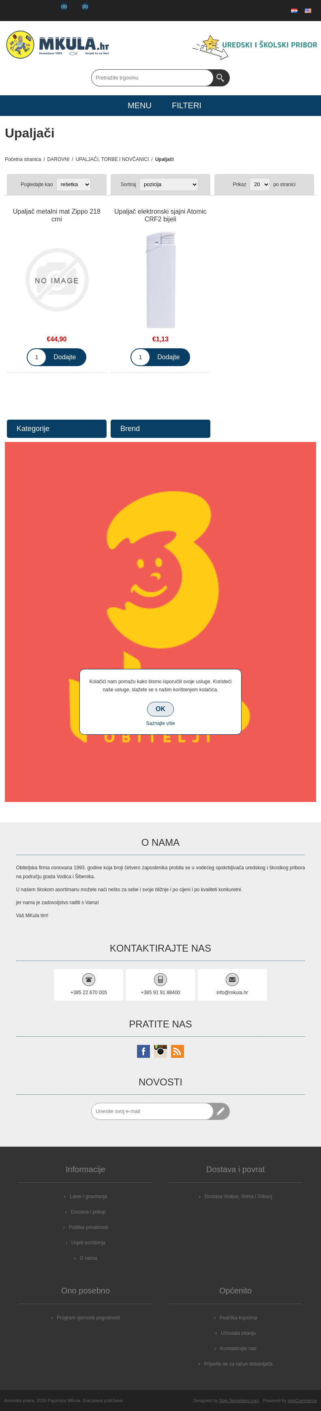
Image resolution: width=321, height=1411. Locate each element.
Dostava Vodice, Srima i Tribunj (238, 1196)
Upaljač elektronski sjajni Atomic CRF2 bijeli (160, 215)
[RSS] (177, 1051)
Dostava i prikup (88, 1212)
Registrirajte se (14, 10)
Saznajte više (160, 723)
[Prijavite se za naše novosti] (152, 1111)
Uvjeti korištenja (88, 1243)
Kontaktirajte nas (238, 1348)
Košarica (78, 10)
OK (160, 709)
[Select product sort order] (168, 184)
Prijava (35, 10)
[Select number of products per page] (260, 184)
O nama (88, 1258)
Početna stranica (23, 159)
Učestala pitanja (238, 1333)
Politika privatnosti (88, 1227)
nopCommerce (302, 1400)
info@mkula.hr (232, 992)
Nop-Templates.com (239, 1400)
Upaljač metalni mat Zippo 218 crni (57, 215)
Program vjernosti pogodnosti (88, 1318)
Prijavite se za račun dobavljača (238, 1364)
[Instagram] (160, 1051)
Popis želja (56, 10)
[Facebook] (143, 1051)
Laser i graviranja (88, 1196)
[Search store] (152, 78)
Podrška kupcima (238, 1318)
